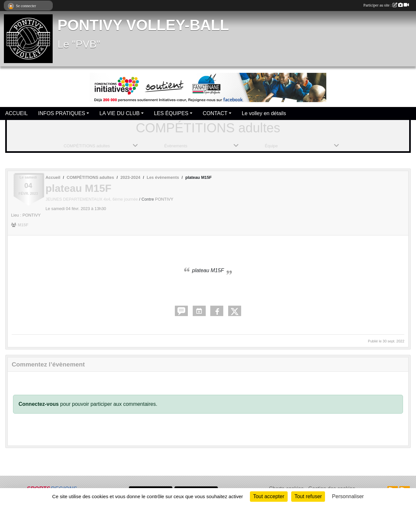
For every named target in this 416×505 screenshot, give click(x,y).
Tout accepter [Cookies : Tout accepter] (268, 496)
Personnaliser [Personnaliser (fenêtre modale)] (348, 496)
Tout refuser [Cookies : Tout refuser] (308, 496)
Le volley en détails (264, 113)
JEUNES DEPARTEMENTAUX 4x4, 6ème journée (92, 199)
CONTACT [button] (215, 113)
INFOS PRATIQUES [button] (61, 113)
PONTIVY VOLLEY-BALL (143, 25)
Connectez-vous (39, 404)
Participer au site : (386, 5)
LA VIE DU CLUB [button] (119, 113)
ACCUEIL (16, 113)
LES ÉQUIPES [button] (171, 113)
